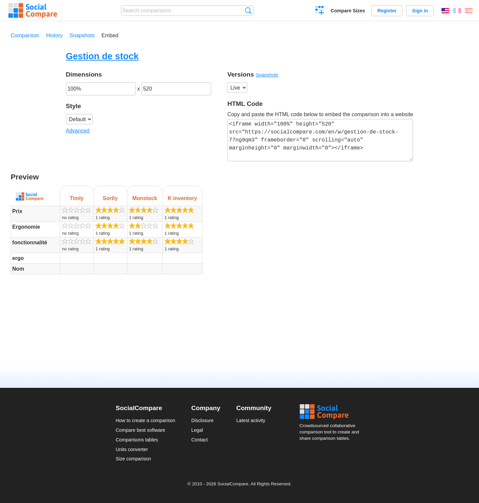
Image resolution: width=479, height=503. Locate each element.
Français (457, 10)
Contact (199, 439)
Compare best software (140, 430)
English (445, 10)
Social (331, 412)
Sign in (420, 10)
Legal (197, 430)
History (54, 35)
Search (248, 10)
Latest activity (250, 420)
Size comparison (133, 458)
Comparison (25, 35)
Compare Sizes (348, 10)
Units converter (132, 449)
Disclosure (202, 420)
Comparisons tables (137, 439)
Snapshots (82, 35)
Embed (109, 35)
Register (387, 10)
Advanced (77, 130)
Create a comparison (319, 11)
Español (469, 10)
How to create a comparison (145, 420)
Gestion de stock (102, 56)
